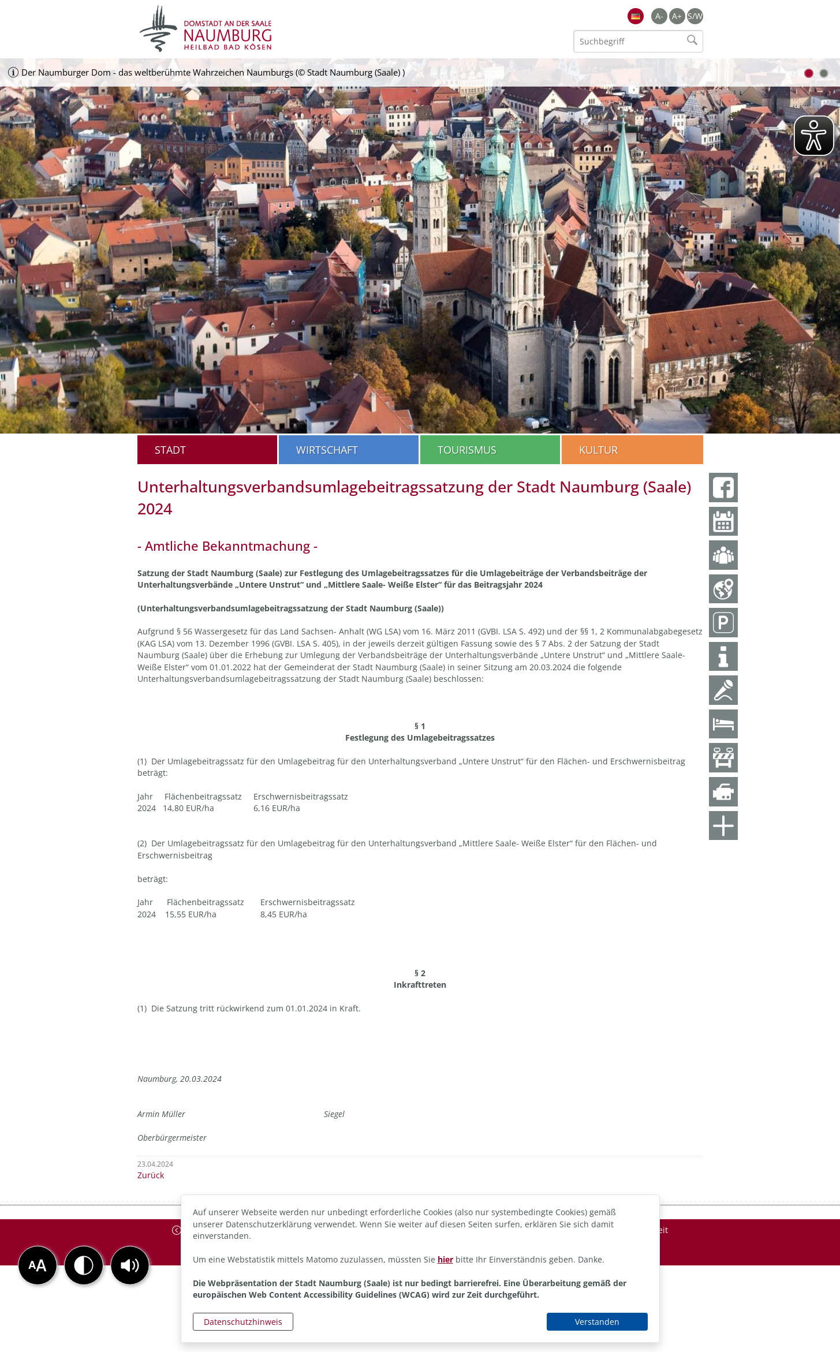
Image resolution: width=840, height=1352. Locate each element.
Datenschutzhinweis (243, 1321)
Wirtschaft (327, 450)
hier (445, 1259)
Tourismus (467, 450)
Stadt (170, 450)
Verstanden (597, 1321)
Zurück (150, 1175)
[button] (130, 1265)
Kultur (598, 450)
